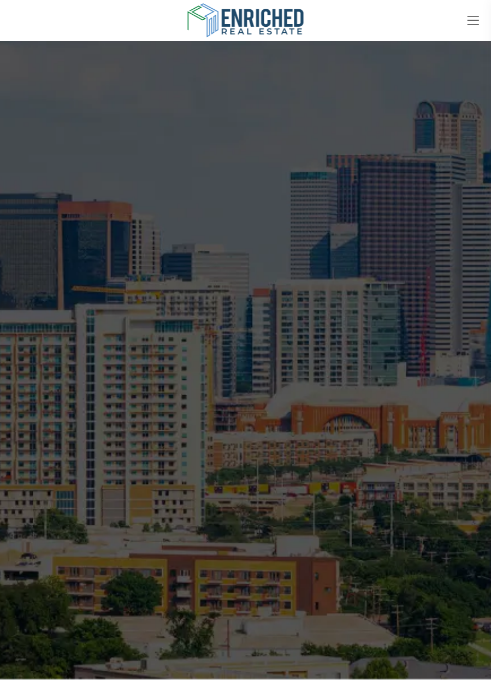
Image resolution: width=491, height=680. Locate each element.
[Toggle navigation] (473, 20)
